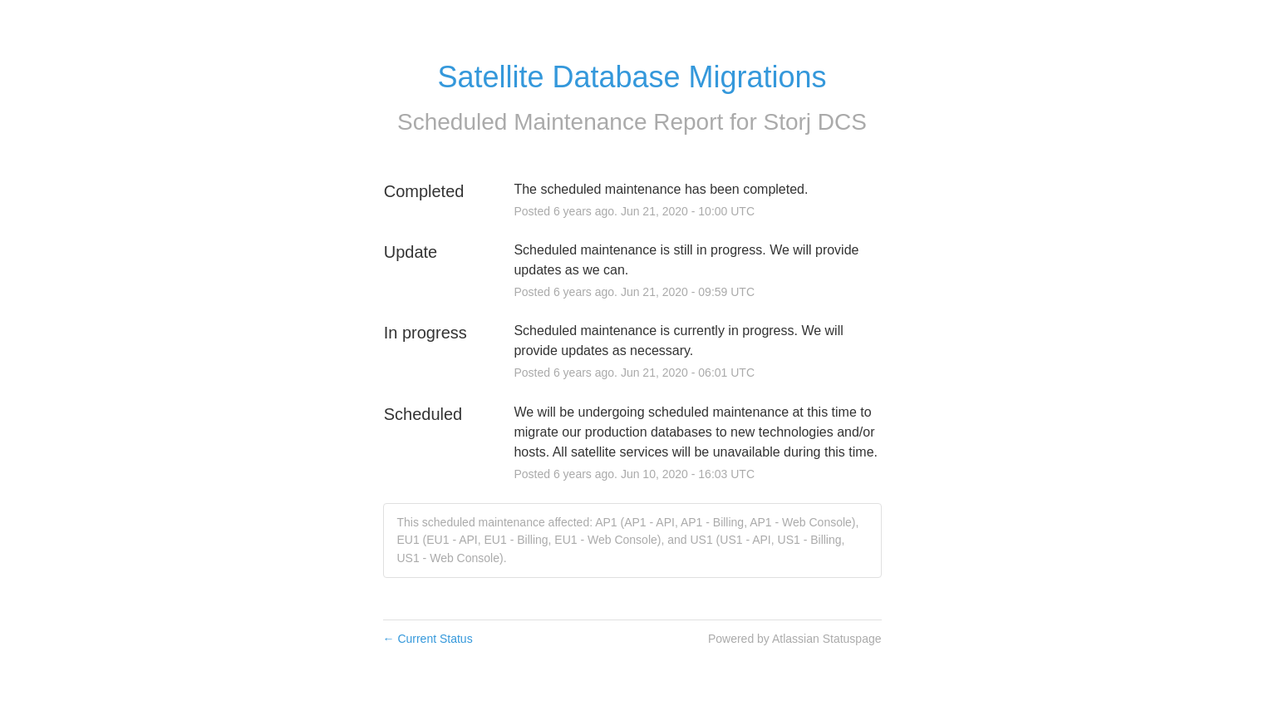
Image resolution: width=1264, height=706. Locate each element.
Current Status (428, 638)
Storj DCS (815, 122)
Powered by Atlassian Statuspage (795, 638)
